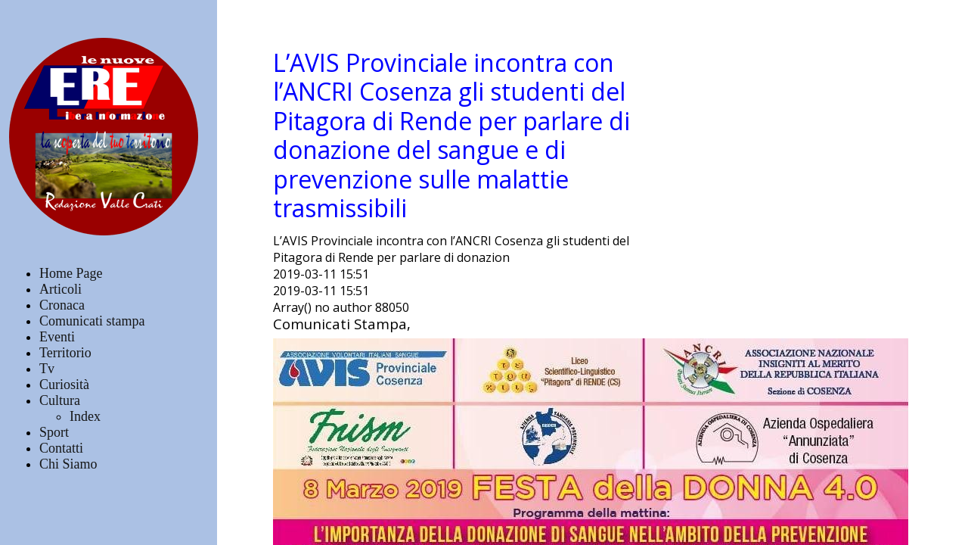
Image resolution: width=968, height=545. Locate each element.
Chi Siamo (68, 464)
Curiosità (64, 384)
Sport (54, 432)
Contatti (61, 448)
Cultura (59, 400)
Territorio (65, 352)
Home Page (70, 273)
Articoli (60, 289)
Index (85, 416)
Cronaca (62, 305)
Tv (46, 368)
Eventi (57, 336)
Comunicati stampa (91, 321)
